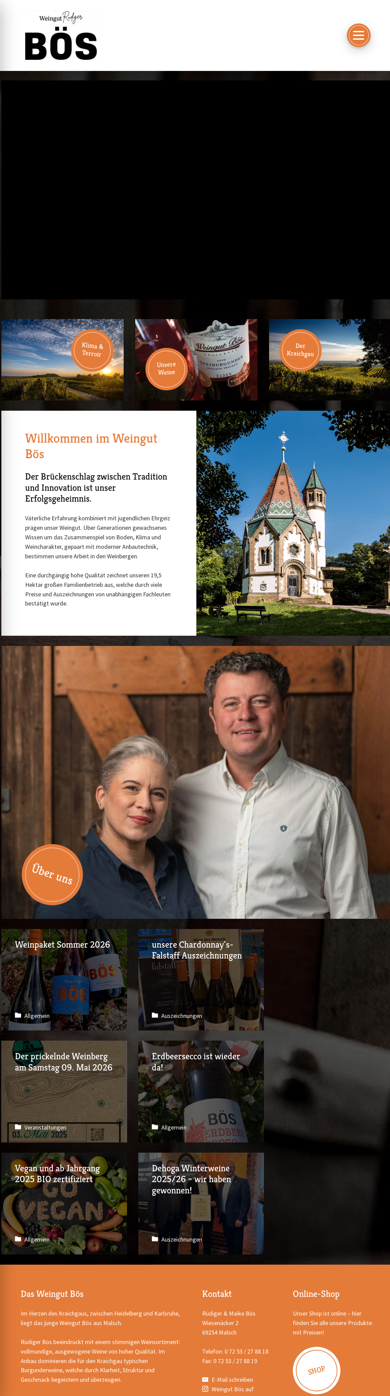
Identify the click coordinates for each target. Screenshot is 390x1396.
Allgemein (37, 1016)
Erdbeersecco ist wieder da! (62, 1092)
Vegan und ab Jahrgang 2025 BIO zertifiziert (196, 1092)
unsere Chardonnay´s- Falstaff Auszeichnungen (196, 980)
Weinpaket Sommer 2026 (62, 980)
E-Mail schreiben (232, 1268)
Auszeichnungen (178, 1016)
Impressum (141, 1377)
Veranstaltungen (313, 1016)
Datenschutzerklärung (189, 1377)
